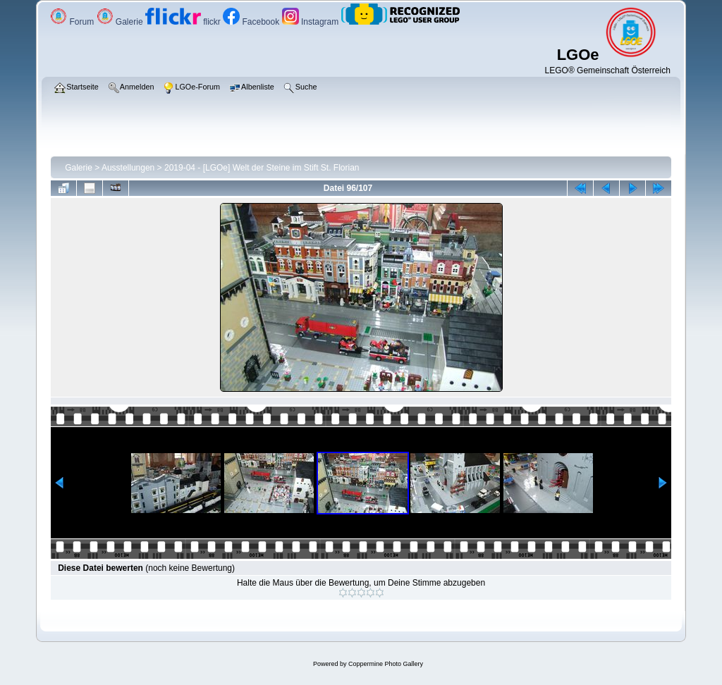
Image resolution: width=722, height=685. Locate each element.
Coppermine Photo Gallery (385, 663)
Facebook (252, 22)
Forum (73, 22)
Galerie (121, 22)
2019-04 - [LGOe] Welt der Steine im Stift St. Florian (262, 168)
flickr (184, 22)
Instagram (311, 22)
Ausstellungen (128, 168)
